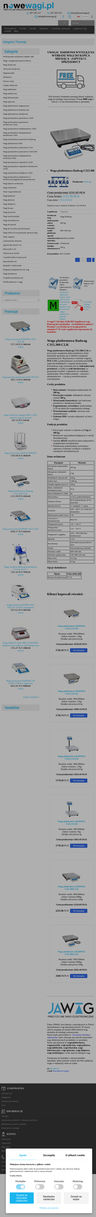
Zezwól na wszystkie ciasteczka (21, 1198)
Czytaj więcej (16, 1175)
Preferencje (39, 1181)
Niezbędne (20, 1181)
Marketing (78, 1181)
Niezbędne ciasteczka (49, 1198)
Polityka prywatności (49, 1208)
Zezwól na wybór (76, 1198)
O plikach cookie (75, 1155)
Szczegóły (49, 1155)
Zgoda (22, 1155)
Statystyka (59, 1181)
